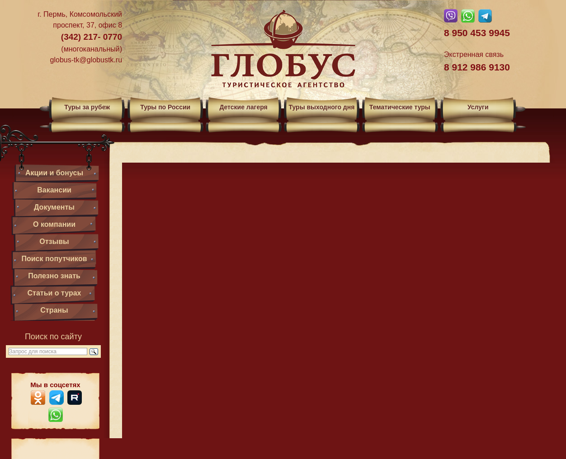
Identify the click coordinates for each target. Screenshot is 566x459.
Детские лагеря (243, 107)
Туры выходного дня (321, 107)
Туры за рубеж (87, 107)
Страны (54, 310)
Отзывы (54, 241)
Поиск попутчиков (54, 258)
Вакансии (54, 190)
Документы (54, 207)
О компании (54, 224)
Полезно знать (54, 276)
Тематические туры (399, 107)
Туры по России (165, 107)
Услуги (478, 107)
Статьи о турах (54, 293)
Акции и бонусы (54, 173)
